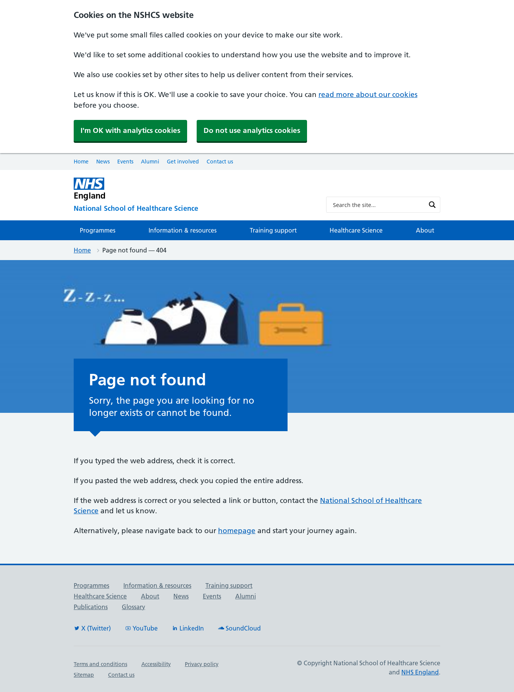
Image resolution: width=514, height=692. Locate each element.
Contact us (220, 161)
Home (81, 161)
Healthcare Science (356, 230)
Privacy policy (201, 664)
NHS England (420, 672)
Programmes (97, 230)
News (103, 161)
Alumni (150, 161)
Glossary (133, 607)
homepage (236, 530)
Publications (91, 607)
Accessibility (156, 664)
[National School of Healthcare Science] (194, 209)
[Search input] (378, 204)
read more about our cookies (367, 94)
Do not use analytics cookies (252, 130)
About (425, 230)
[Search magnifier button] (432, 204)
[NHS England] (194, 189)
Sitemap (84, 674)
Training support (273, 230)
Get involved (183, 161)
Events (125, 161)
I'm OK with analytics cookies (130, 130)
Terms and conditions (100, 664)
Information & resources (183, 230)
